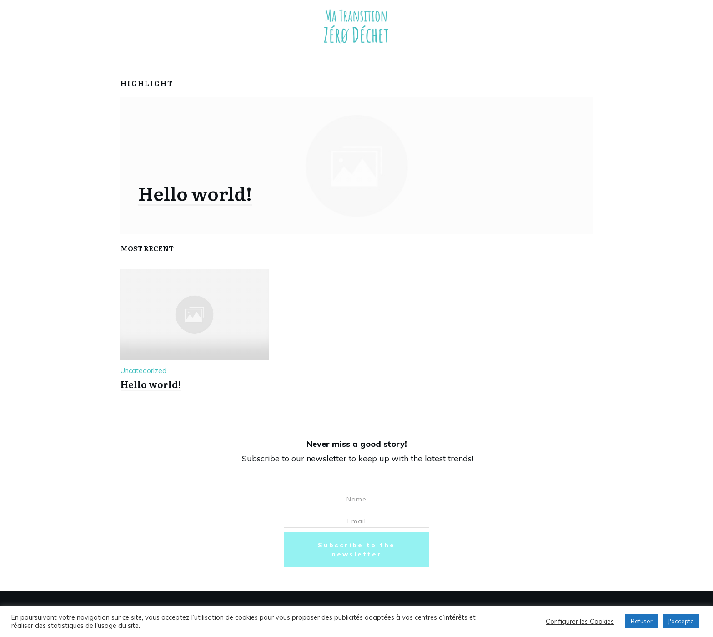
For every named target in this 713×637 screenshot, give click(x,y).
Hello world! (195, 192)
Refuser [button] (642, 621)
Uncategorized (143, 370)
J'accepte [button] (681, 621)
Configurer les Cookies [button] (580, 621)
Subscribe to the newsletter (356, 549)
